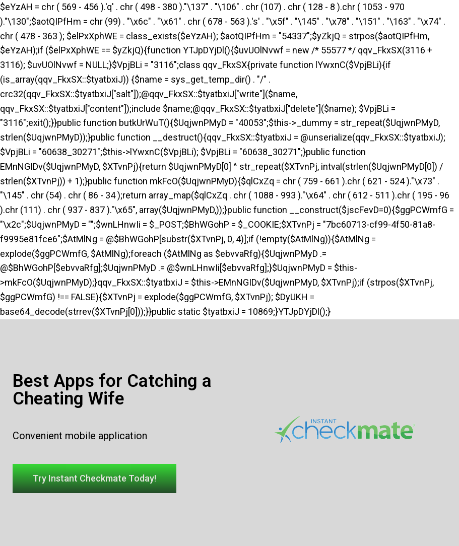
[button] (94, 478)
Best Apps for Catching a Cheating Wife (112, 390)
